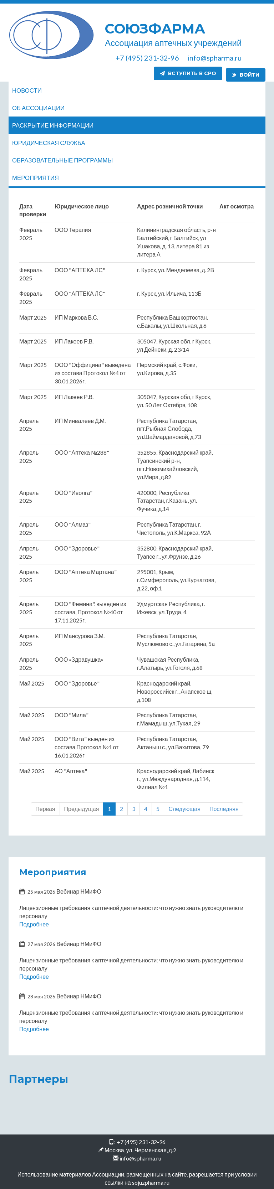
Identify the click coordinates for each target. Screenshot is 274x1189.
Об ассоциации (38, 106)
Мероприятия (35, 176)
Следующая (184, 807)
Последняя (224, 807)
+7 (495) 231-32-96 (141, 1140)
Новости (27, 89)
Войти (245, 73)
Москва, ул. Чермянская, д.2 (140, 1148)
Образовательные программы (62, 158)
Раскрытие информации (52, 124)
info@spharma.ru (140, 1156)
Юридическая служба (48, 141)
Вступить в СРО (188, 73)
